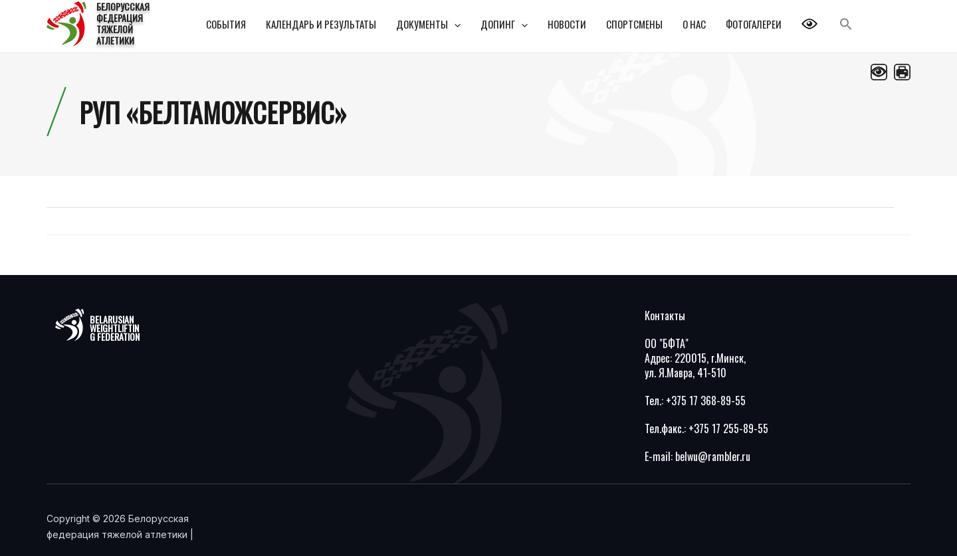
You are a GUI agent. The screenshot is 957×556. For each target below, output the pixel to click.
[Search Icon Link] (846, 24)
